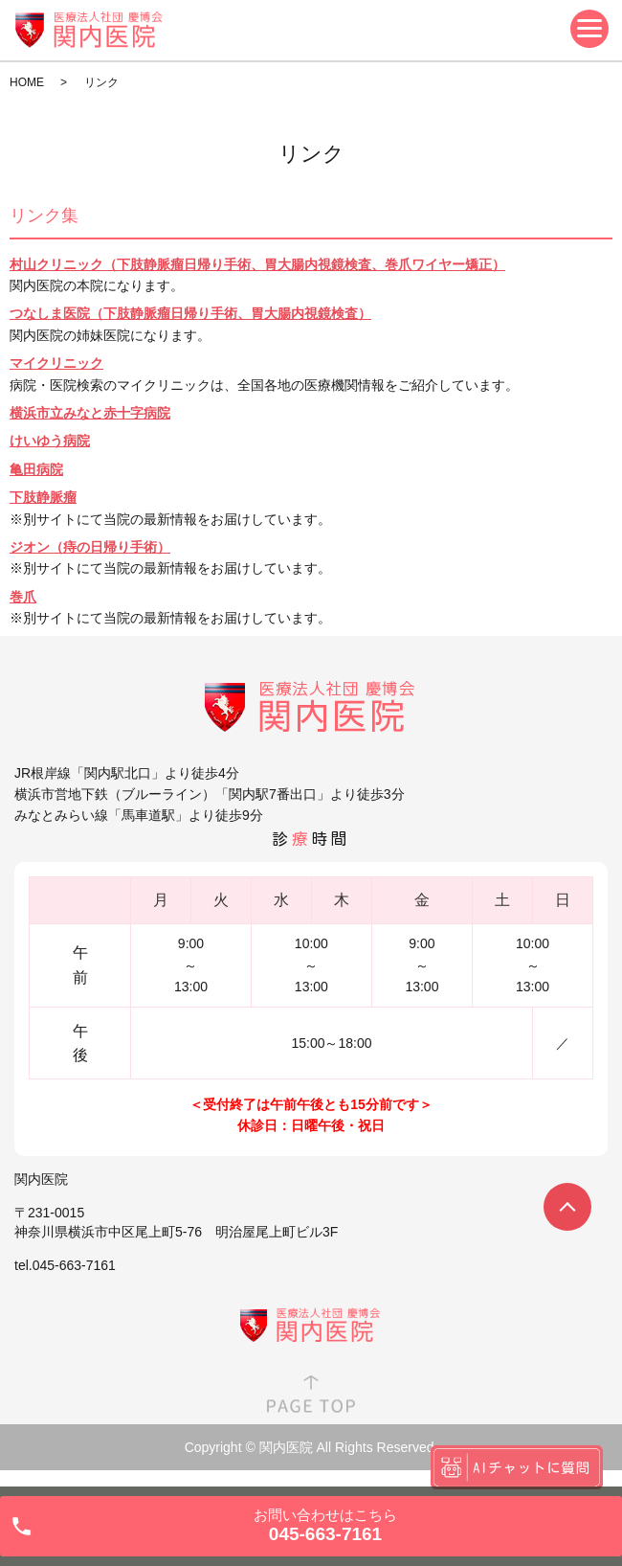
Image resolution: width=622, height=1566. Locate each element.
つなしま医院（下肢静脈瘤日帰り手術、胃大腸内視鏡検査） (190, 313)
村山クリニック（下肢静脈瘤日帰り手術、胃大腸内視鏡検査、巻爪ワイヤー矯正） (257, 264)
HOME (27, 82)
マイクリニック (56, 363)
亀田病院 (36, 469)
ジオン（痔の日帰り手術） (90, 547)
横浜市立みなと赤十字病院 (90, 412)
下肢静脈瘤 (43, 497)
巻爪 (23, 596)
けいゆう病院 (50, 440)
